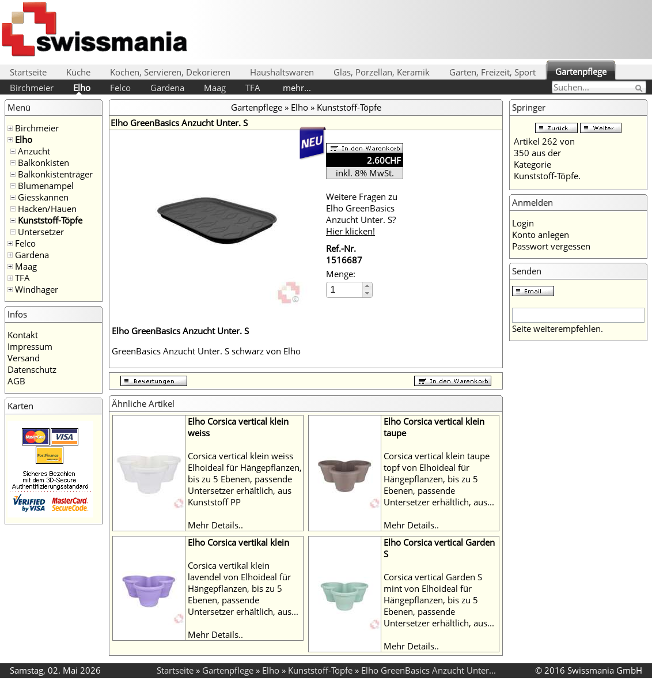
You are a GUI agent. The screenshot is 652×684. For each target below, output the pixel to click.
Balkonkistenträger (55, 174)
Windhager (36, 289)
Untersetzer (41, 231)
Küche (78, 72)
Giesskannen (43, 197)
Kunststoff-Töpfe (50, 220)
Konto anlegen (540, 234)
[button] (367, 286)
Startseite (28, 72)
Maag (215, 87)
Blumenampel (46, 185)
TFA (252, 87)
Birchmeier (32, 87)
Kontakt (22, 335)
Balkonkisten (43, 162)
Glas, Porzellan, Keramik (381, 72)
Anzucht (34, 151)
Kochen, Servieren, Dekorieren (170, 72)
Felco (120, 87)
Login (523, 223)
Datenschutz (31, 369)
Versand (23, 358)
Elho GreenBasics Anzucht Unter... (428, 670)
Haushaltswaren (282, 72)
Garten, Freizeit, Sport (492, 72)
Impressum (29, 346)
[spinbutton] (345, 289)
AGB (16, 381)
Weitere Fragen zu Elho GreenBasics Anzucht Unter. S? (361, 214)
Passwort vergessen (551, 246)
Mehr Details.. (215, 525)
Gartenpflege (580, 71)
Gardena (167, 87)
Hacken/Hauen (47, 208)
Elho (81, 87)
